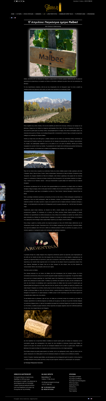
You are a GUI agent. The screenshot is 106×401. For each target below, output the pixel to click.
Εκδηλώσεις (72, 387)
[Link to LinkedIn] (24, 1)
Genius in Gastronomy (54, 26)
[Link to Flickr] (19, 1)
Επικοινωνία (73, 389)
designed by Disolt (33, 398)
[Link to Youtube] (17, 1)
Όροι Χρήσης (73, 391)
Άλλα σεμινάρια (73, 383)
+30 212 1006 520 (88, 1)
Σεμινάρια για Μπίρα (75, 379)
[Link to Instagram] (21, 1)
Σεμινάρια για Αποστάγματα (77, 381)
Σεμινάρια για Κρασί (75, 376)
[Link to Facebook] (14, 1)
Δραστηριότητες (74, 385)
